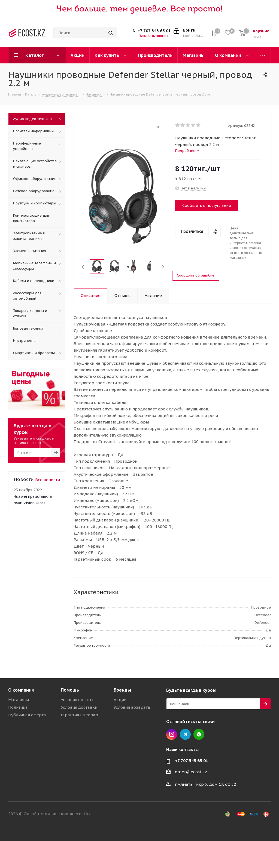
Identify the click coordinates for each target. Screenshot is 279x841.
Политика (18, 707)
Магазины (18, 699)
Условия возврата (132, 707)
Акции (120, 699)
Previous (83, 267)
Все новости (47, 479)
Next (163, 267)
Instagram (171, 734)
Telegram (185, 734)
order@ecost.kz (191, 771)
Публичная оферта (27, 714)
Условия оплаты (77, 699)
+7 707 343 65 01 (154, 30)
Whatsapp (198, 734)
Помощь (70, 690)
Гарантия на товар (79, 714)
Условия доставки (79, 707)
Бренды (122, 690)
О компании (21, 690)
